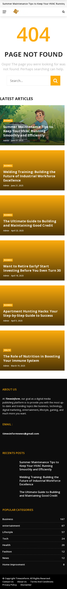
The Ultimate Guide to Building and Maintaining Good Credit (39, 493)
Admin (6, 140)
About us (22, 581)
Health (7, 350)
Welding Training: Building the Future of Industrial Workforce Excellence (39, 480)
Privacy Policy (9, 584)
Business (8, 120)
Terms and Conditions (41, 581)
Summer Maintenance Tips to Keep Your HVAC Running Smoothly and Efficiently (39, 465)
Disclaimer (26, 584)
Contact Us (8, 581)
